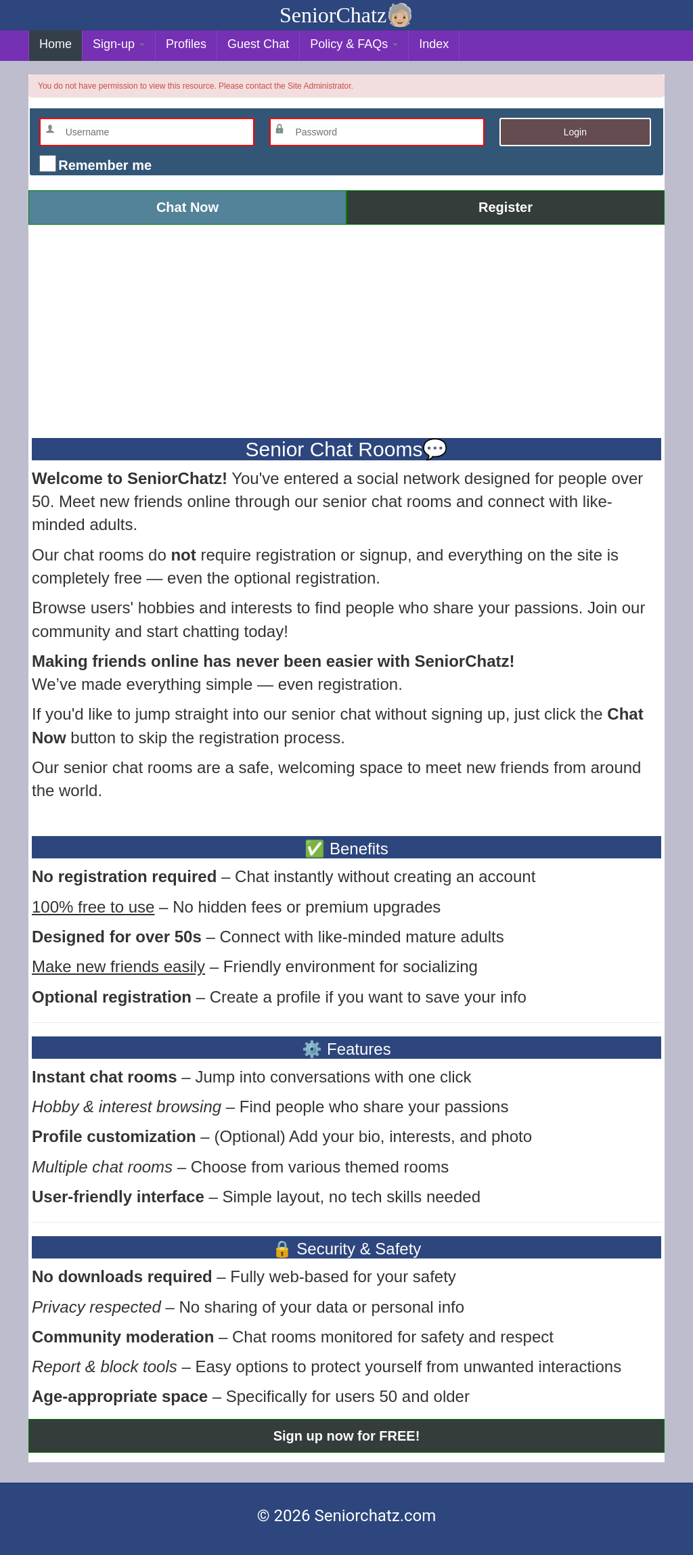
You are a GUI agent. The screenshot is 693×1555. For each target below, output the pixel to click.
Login (575, 132)
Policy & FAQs (354, 44)
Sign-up (119, 44)
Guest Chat (258, 44)
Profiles (186, 44)
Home (55, 44)
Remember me (103, 165)
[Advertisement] (346, 329)
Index (434, 44)
